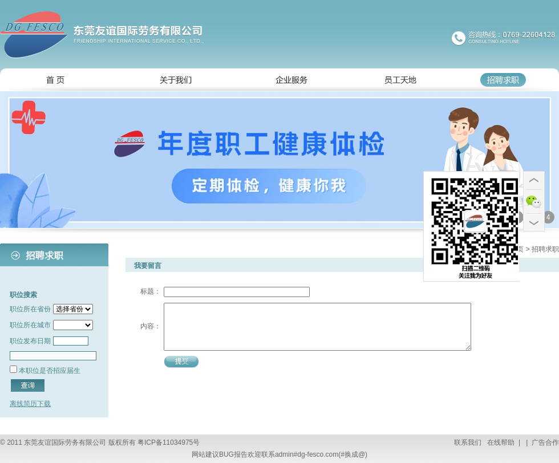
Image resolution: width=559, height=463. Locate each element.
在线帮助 (500, 442)
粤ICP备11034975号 (168, 442)
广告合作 (544, 442)
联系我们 (467, 442)
